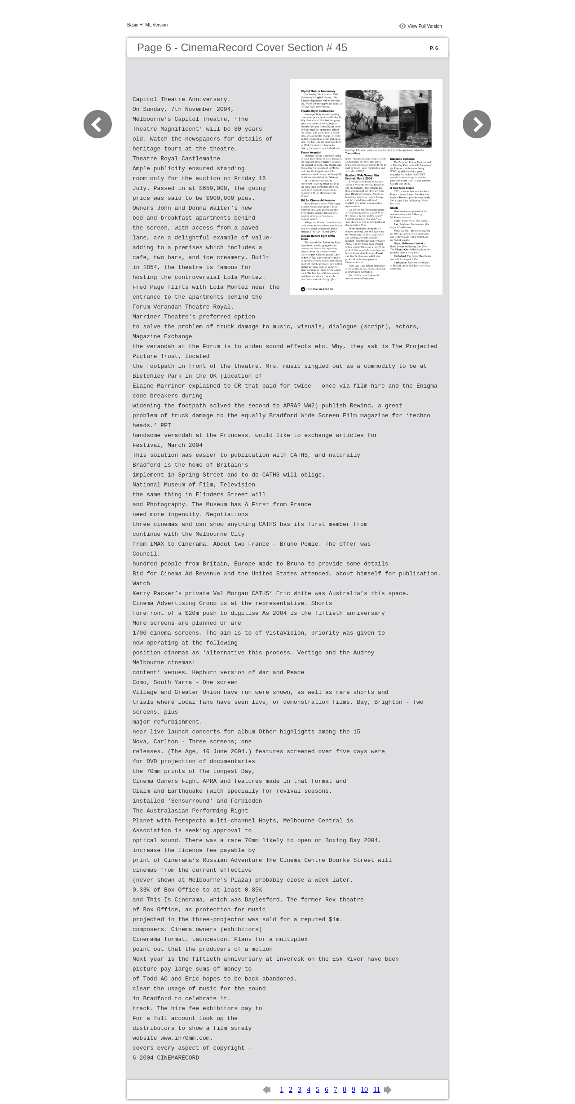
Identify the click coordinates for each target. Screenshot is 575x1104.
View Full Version (424, 26)
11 (376, 1089)
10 (364, 1089)
